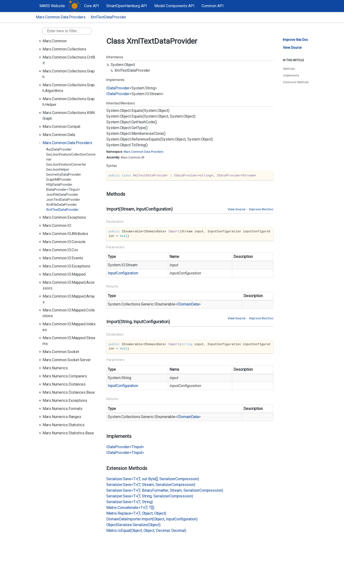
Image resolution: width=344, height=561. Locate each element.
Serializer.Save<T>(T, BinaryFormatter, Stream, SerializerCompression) (164, 490)
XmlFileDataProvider (61, 205)
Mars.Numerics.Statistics (64, 425)
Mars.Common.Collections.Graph (69, 74)
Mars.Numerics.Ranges (62, 416)
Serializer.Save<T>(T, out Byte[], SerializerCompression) (152, 479)
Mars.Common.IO (57, 225)
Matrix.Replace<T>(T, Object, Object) (136, 513)
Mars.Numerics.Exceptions (65, 400)
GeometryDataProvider (63, 174)
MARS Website (52, 6)
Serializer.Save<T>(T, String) (129, 502)
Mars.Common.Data (59, 134)
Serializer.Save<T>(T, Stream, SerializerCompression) (150, 484)
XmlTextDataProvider (108, 17)
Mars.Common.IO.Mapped (64, 274)
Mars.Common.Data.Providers (61, 17)
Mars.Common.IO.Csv (60, 250)
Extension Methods (296, 82)
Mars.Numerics (55, 368)
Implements (291, 75)
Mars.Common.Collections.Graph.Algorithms (69, 88)
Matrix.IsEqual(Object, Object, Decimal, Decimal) (146, 530)
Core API (91, 6)
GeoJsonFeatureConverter (66, 164)
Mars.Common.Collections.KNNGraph (69, 115)
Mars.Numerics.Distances (64, 384)
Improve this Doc (261, 209)
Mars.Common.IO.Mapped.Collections (69, 313)
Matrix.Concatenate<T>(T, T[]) (130, 507)
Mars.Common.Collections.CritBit (69, 60)
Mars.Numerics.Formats (62, 408)
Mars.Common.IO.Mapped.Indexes (69, 327)
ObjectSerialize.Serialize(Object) (133, 525)
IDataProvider (117, 88)
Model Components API (174, 6)
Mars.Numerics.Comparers (65, 376)
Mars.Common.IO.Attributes (65, 233)
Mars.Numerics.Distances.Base (69, 392)
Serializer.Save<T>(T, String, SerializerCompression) (149, 496)
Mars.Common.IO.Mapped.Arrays (69, 299)
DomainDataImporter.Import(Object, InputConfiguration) (152, 519)
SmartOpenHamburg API (126, 6)
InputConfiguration (123, 273)
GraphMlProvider (58, 179)
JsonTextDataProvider (63, 200)
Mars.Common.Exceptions (64, 217)
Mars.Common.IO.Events (63, 258)
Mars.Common (55, 41)
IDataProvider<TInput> (63, 189)
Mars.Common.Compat (61, 126)
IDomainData (188, 304)
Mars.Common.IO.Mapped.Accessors (69, 285)
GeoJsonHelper (57, 169)
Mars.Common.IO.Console (64, 242)
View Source (236, 209)
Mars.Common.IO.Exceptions (66, 266)
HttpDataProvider (59, 184)
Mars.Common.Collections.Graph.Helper (69, 102)
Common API (213, 6)
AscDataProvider (59, 149)
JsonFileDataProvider (62, 194)
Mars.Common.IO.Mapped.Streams (69, 341)
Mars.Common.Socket (61, 351)
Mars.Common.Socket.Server (67, 360)
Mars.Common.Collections (64, 49)
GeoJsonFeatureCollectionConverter (71, 157)
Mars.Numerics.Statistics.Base (68, 433)
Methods (289, 69)
